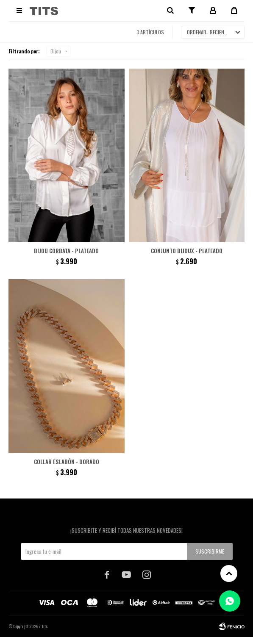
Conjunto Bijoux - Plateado (186, 250)
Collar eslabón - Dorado (66, 461)
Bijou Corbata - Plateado (66, 250)
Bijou (55, 51)
